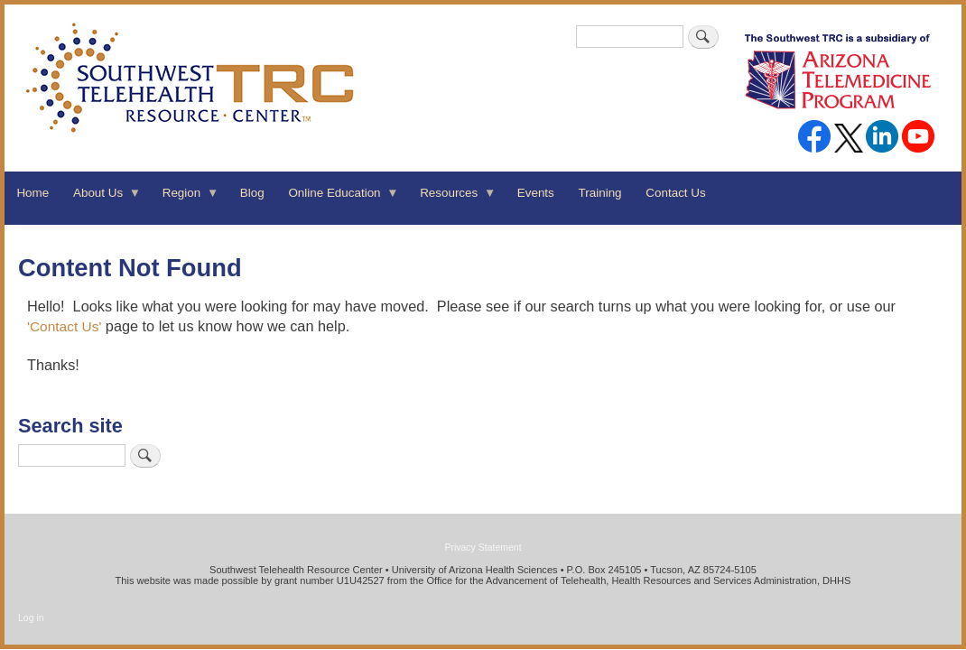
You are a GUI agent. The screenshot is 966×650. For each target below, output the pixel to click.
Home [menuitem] (32, 193)
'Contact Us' (64, 326)
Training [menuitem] (600, 193)
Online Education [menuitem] (337, 198)
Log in (31, 617)
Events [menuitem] (535, 193)
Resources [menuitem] (452, 198)
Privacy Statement (482, 547)
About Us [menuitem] (101, 198)
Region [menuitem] (184, 198)
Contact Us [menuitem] (675, 193)
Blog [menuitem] (252, 193)
